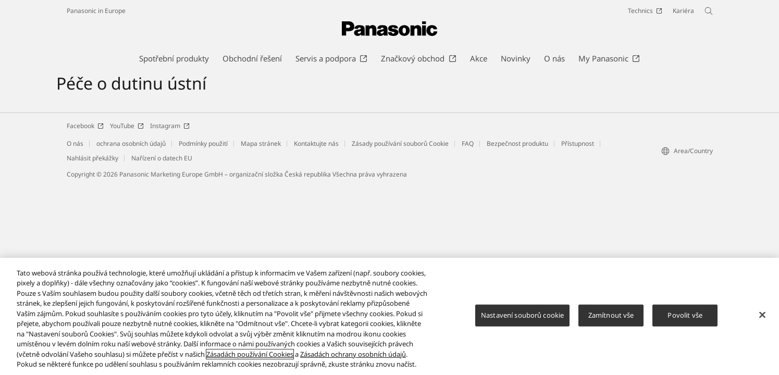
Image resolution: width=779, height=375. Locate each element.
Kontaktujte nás (316, 143)
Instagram (170, 125)
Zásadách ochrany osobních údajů (353, 354)
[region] (389, 316)
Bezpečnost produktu (517, 143)
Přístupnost (577, 143)
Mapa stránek (261, 143)
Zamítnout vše (611, 315)
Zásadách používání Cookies (249, 354)
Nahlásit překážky (92, 158)
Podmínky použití (203, 143)
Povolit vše (684, 315)
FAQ (468, 143)
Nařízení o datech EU (161, 158)
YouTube (127, 125)
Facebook (85, 125)
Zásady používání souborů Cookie (400, 143)
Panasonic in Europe (96, 10)
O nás (75, 143)
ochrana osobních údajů (131, 143)
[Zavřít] (762, 315)
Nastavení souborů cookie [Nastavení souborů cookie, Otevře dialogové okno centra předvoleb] (522, 315)
